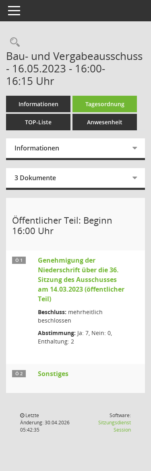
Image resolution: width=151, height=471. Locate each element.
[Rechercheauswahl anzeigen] (13, 42)
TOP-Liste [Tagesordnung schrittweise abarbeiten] (38, 122)
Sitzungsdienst (114, 426)
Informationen (38, 104)
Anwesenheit (104, 122)
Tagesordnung (104, 104)
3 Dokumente (35, 177)
